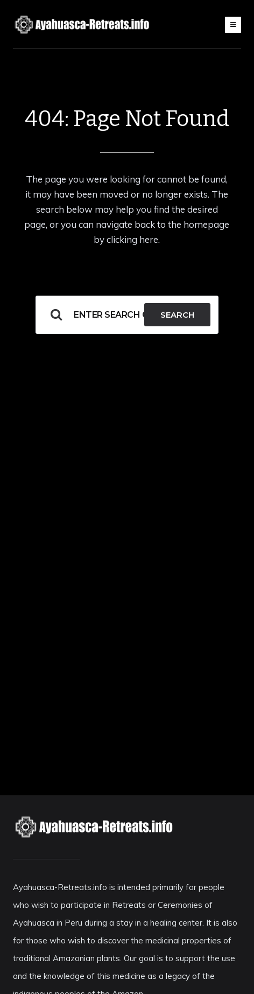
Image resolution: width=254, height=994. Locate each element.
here (148, 239)
